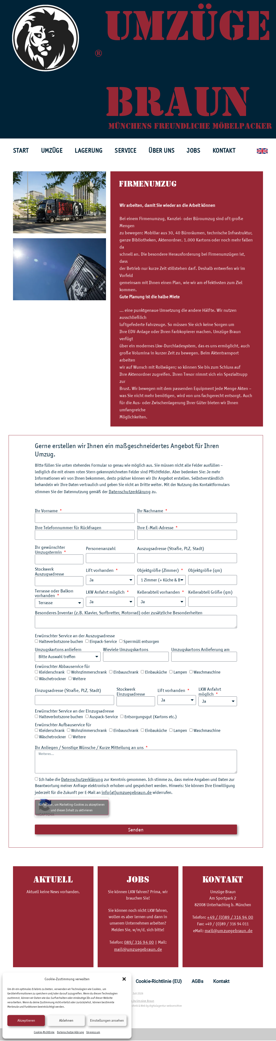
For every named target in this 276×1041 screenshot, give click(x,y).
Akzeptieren (26, 1020)
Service (125, 150)
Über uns (161, 150)
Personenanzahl (101, 548)
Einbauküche (156, 672)
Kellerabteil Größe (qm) (210, 592)
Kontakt (224, 150)
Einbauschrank (125, 672)
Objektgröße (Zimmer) (158, 570)
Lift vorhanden (100, 570)
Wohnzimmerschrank (89, 672)
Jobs (193, 150)
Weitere (79, 679)
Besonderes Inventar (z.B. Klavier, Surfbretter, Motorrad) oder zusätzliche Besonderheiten (118, 613)
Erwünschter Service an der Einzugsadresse (74, 711)
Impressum (93, 1032)
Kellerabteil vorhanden (159, 592)
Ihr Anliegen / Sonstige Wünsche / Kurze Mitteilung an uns (90, 748)
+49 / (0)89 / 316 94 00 (230, 917)
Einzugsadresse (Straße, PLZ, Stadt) (68, 691)
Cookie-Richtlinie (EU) (159, 982)
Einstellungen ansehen (107, 1020)
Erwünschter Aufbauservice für (63, 725)
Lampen (180, 672)
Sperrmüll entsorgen (141, 641)
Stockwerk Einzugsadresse (131, 692)
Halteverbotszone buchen (61, 641)
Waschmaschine (207, 672)
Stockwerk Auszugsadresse (49, 572)
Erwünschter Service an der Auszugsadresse (75, 636)
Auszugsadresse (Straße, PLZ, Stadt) (170, 548)
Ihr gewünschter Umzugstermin (50, 549)
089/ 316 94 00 (139, 942)
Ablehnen (66, 1020)
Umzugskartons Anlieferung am (200, 649)
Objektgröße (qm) (205, 570)
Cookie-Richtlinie (44, 1032)
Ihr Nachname (150, 510)
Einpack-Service (103, 641)
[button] (124, 979)
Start (21, 150)
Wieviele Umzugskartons (125, 649)
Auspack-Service (104, 717)
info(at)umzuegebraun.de (127, 793)
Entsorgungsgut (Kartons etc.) (150, 717)
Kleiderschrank (52, 672)
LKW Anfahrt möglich (106, 592)
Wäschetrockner (52, 679)
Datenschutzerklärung (70, 1032)
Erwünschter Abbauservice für (62, 667)
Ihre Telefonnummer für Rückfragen (68, 527)
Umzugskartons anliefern (58, 649)
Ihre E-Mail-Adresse (155, 527)
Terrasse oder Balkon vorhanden (54, 593)
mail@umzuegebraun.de (138, 950)
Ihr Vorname (47, 510)
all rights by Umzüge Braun (138, 1001)
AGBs (197, 982)
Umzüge (51, 150)
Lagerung (88, 150)
